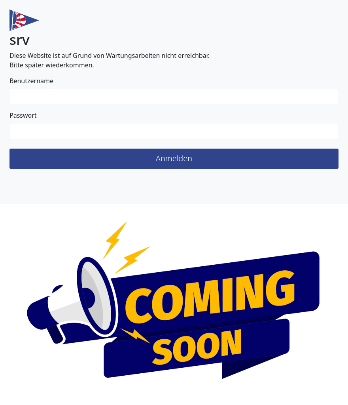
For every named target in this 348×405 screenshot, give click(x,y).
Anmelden (174, 158)
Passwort (23, 115)
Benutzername (31, 80)
